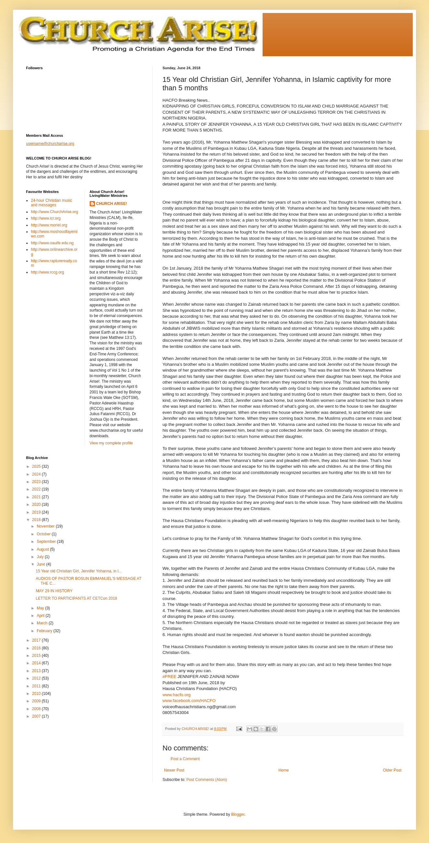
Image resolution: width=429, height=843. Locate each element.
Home (284, 770)
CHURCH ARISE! (111, 203)
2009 (37, 701)
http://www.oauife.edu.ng (52, 243)
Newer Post (174, 770)
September (47, 541)
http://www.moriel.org (49, 225)
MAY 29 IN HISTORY (54, 591)
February (45, 631)
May (41, 608)
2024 (37, 474)
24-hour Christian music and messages (51, 202)
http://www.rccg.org (47, 272)
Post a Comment (185, 759)
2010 (37, 693)
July (41, 557)
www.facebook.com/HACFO (188, 700)
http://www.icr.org (45, 218)
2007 (37, 716)
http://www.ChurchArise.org (54, 212)
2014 (37, 663)
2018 (37, 519)
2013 (37, 671)
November (46, 526)
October (44, 534)
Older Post (392, 770)
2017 (37, 640)
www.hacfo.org (176, 694)
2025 (37, 466)
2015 (37, 655)
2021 (37, 497)
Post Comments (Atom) (206, 779)
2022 (37, 489)
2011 (37, 686)
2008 (37, 709)
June (41, 564)
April (41, 615)
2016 (37, 648)
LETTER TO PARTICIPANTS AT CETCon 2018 (76, 598)
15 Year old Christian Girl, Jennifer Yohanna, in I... (79, 571)
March (43, 623)
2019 (37, 512)
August (43, 549)
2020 (37, 504)
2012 (37, 678)
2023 (37, 481)
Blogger (237, 814)
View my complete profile (111, 443)
